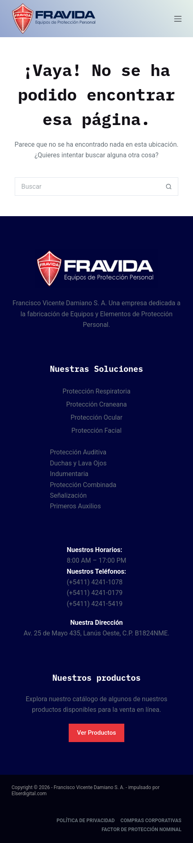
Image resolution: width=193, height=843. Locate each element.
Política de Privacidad (85, 820)
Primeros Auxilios (75, 506)
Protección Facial (97, 430)
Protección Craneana (96, 404)
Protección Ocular (96, 417)
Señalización (68, 495)
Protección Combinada (83, 485)
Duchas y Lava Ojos (78, 463)
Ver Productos (96, 732)
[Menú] (178, 18)
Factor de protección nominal (141, 829)
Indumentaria (69, 474)
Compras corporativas (151, 820)
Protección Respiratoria (96, 391)
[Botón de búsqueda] (169, 186)
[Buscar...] (87, 186)
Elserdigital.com (29, 793)
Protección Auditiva (78, 452)
